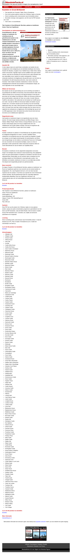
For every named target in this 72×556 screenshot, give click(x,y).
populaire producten (41, 521)
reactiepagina (57, 72)
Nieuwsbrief (30, 546)
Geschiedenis (17, 7)
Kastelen (28, 7)
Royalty (38, 7)
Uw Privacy (42, 546)
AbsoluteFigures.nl (7, 518)
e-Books (27, 544)
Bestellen (4, 185)
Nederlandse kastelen (50, 41)
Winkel (6, 7)
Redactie (36, 546)
